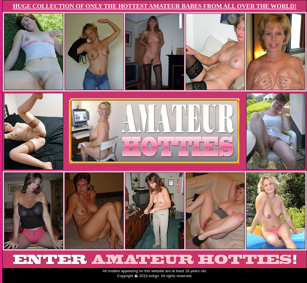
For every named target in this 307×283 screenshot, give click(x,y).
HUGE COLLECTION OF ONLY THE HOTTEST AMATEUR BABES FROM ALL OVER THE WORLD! (154, 6)
